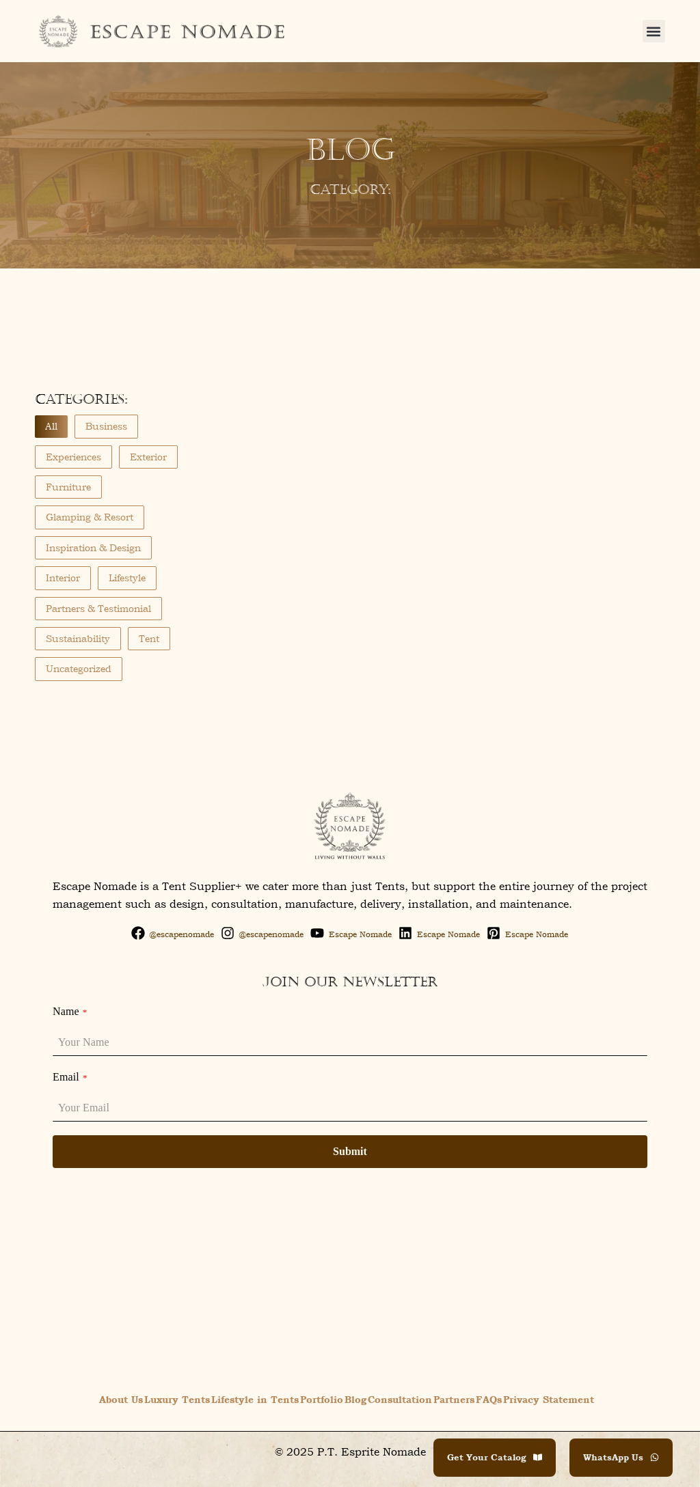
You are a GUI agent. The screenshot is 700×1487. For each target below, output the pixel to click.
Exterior (148, 456)
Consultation (400, 1399)
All (51, 425)
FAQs (489, 1399)
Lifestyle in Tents (255, 1399)
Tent (149, 638)
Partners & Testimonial (98, 608)
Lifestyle (127, 577)
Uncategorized (78, 668)
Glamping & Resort (89, 516)
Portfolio (321, 1399)
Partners (453, 1399)
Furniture (68, 486)
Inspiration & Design (93, 547)
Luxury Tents (177, 1399)
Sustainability (78, 638)
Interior (63, 577)
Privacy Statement (548, 1399)
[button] (654, 31)
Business (106, 425)
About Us (121, 1399)
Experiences (73, 456)
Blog (355, 1399)
